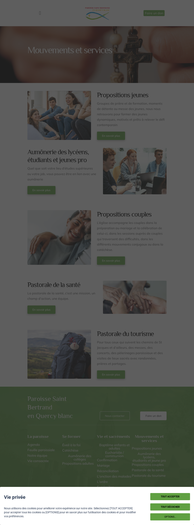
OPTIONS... (170, 516)
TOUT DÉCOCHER (170, 507)
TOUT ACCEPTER (170, 496)
